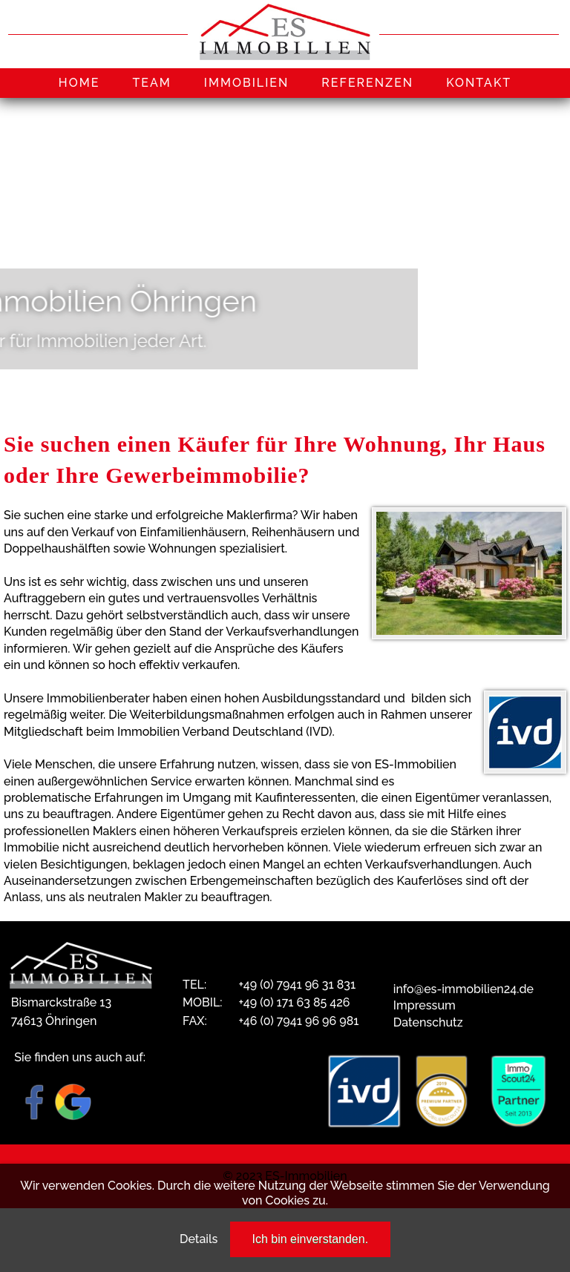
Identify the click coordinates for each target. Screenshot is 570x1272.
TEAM (151, 83)
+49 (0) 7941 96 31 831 (297, 985)
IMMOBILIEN (246, 83)
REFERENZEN (367, 83)
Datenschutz (428, 1022)
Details (198, 1239)
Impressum (424, 1005)
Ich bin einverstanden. (310, 1239)
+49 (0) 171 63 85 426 (294, 1002)
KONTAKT (478, 83)
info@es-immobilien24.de (463, 989)
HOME (79, 83)
